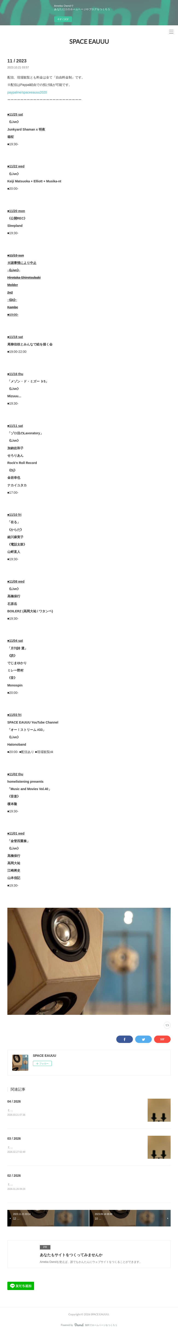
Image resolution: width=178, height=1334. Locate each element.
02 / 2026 (14, 1176)
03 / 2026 (14, 1139)
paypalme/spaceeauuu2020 (27, 92)
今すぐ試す (63, 19)
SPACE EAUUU (89, 41)
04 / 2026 (14, 1101)
